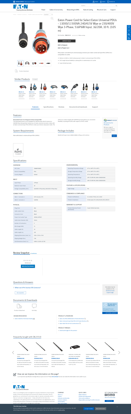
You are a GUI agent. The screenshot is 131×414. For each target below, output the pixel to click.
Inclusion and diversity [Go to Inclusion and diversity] (63, 398)
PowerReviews (34, 253)
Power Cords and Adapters (35, 14)
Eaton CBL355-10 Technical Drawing (24, 318)
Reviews (61, 107)
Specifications (48, 107)
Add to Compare (62, 45)
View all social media (110, 397)
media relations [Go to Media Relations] (82, 394)
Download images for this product (68, 330)
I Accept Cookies (89, 408)
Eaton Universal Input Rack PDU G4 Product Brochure (73, 321)
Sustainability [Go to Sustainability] (61, 401)
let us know (55, 376)
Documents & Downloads (78, 107)
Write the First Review (28, 266)
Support (113, 10)
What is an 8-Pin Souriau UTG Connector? (27, 288)
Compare (35, 79)
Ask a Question (20, 292)
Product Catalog (22, 14)
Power (43, 10)
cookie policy (61, 410)
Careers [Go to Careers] (60, 396)
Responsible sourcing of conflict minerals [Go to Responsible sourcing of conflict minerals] (89, 400)
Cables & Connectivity (56, 10)
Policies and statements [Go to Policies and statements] (85, 396)
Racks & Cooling (88, 10)
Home (14, 14)
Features (35, 107)
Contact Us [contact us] (109, 401)
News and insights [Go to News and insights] (62, 403)
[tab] (56, 288)
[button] (13, 353)
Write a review (82, 35)
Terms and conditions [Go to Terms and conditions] (84, 398)
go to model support (111, 313)
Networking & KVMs (73, 10)
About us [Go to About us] (60, 394)
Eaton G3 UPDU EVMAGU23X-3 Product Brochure (72, 318)
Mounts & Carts (101, 10)
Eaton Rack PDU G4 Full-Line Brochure (69, 323)
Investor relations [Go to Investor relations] (62, 400)
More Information (100, 408)
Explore (114, 135)
